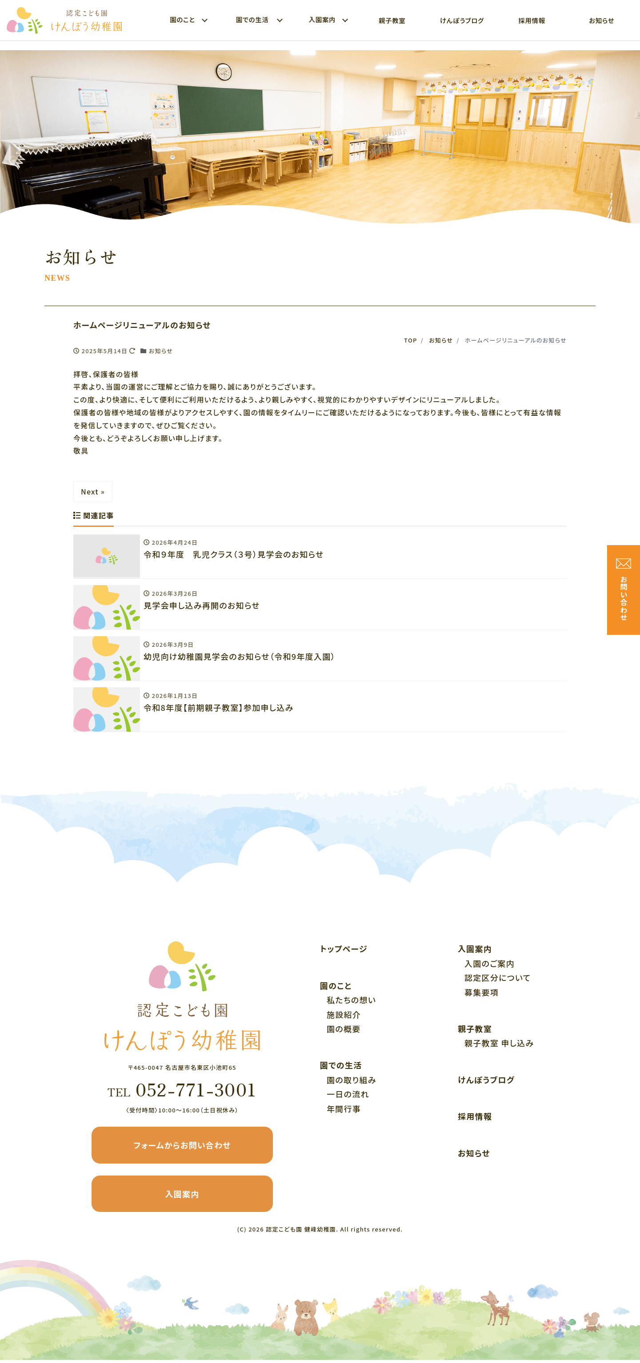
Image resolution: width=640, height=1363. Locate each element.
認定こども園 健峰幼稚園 (301, 1232)
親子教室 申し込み (499, 1046)
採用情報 (531, 20)
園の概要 (343, 1031)
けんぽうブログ (462, 20)
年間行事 (344, 1111)
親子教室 (392, 20)
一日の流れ (348, 1097)
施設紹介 (344, 1017)
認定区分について (497, 980)
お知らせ (601, 20)
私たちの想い (351, 1002)
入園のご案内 (489, 966)
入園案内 (182, 1197)
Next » (93, 491)
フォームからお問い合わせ (182, 1148)
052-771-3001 (182, 1092)
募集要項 (481, 995)
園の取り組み (351, 1082)
